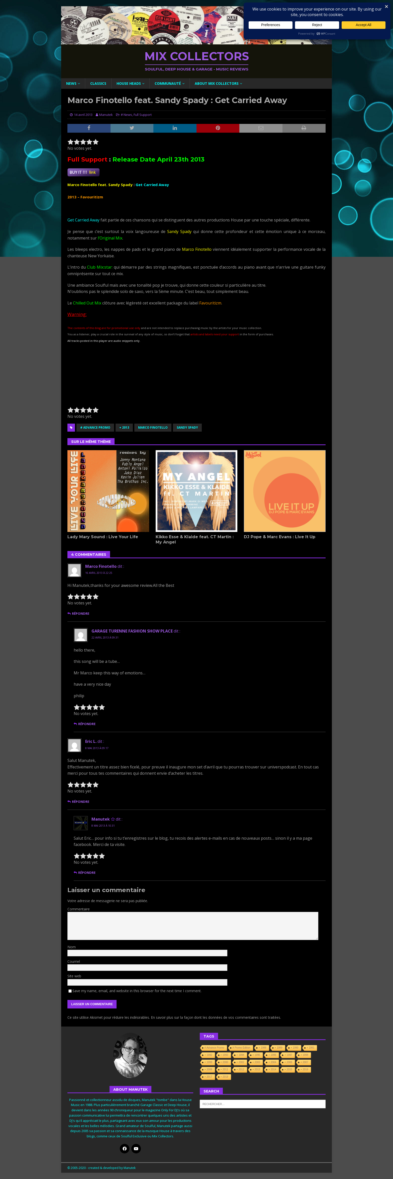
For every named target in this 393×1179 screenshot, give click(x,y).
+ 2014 (272, 1069)
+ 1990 (295, 1047)
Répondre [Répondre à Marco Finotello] (80, 613)
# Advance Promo (95, 427)
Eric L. (90, 741)
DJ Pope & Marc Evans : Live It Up (279, 536)
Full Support (143, 114)
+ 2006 (288, 1062)
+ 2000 (224, 1062)
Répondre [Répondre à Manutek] (86, 872)
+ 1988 (262, 1047)
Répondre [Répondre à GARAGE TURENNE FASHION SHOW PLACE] (86, 724)
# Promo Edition (241, 1047)
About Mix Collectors (217, 83)
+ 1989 (278, 1047)
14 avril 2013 (83, 114)
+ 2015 (288, 1069)
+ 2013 (124, 427)
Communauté (168, 83)
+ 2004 (272, 1062)
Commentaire (78, 909)
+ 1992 (208, 1055)
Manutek (106, 114)
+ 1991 (311, 1047)
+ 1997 (288, 1055)
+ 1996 (272, 1055)
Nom (71, 947)
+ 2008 (208, 1069)
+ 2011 (224, 1069)
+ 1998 (304, 1055)
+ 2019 (224, 1076)
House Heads (129, 83)
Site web (74, 976)
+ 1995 (256, 1055)
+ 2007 (304, 1062)
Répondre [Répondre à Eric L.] (80, 801)
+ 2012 (240, 1069)
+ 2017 (208, 1076)
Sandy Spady (187, 427)
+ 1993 (224, 1055)
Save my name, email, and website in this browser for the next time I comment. (137, 990)
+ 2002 (240, 1062)
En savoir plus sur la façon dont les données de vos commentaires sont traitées (215, 1017)
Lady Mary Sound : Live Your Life (102, 536)
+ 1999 (208, 1062)
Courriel (73, 961)
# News (126, 114)
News (71, 83)
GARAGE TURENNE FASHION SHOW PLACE (132, 631)
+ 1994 (240, 1055)
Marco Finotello (153, 427)
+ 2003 (256, 1062)
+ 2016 (304, 1069)
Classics (98, 83)
